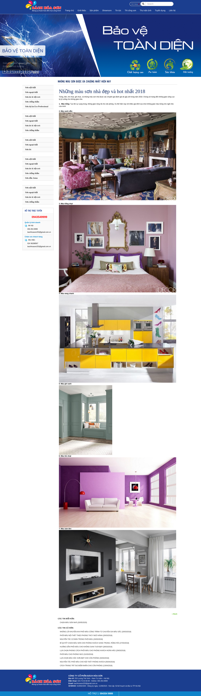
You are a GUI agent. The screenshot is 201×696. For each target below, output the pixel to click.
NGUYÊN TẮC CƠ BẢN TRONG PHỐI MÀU (76, 639)
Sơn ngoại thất (31, 92)
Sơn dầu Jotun (31, 178)
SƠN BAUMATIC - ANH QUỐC (35, 83)
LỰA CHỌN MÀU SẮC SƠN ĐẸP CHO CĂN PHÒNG (79, 658)
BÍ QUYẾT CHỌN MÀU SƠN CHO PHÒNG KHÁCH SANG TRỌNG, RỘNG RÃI (89, 643)
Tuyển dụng (160, 10)
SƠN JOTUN (30, 154)
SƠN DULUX (30, 111)
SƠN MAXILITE (32, 135)
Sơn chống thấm (32, 102)
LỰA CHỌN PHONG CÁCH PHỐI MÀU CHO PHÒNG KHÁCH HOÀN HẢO (87, 650)
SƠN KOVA (29, 183)
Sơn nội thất (30, 87)
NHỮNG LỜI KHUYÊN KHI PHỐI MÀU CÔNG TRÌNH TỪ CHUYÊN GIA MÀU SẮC (90, 632)
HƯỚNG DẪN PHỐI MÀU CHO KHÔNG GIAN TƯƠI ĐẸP (81, 647)
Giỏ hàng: (135, 4)
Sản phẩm (94, 10)
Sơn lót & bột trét (32, 97)
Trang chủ (69, 10)
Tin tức (118, 10)
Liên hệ (172, 10)
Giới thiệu (82, 10)
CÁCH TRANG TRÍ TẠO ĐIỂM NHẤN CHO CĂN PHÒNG (81, 666)
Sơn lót (28, 149)
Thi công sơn (130, 10)
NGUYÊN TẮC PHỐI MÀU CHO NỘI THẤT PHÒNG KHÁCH (82, 662)
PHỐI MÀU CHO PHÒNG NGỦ (71, 654)
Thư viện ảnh (145, 10)
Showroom (107, 10)
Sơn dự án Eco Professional (36, 106)
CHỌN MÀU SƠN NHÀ (68, 622)
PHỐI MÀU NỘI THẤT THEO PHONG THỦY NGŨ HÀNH (81, 635)
